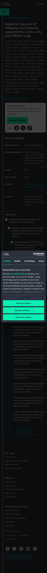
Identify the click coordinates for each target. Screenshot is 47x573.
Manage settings (23, 310)
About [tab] (41, 261)
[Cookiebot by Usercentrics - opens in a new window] (33, 254)
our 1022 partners (18, 274)
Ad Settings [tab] (29, 261)
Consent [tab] (7, 261)
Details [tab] (17, 261)
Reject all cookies (23, 317)
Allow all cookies (23, 303)
